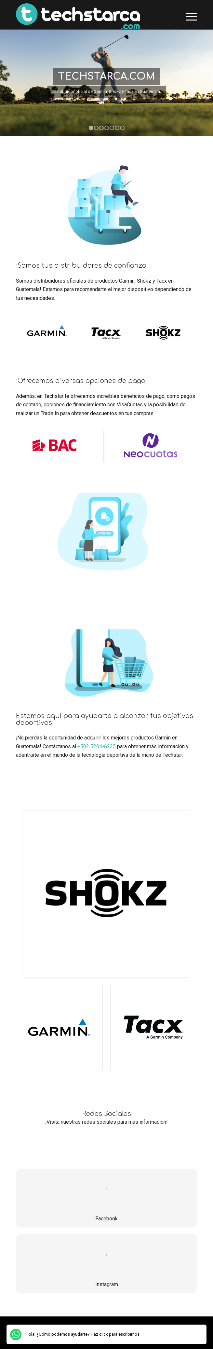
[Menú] (188, 16)
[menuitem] (188, 16)
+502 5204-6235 (96, 746)
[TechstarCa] (88, 16)
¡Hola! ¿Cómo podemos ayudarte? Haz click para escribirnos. (82, 1334)
